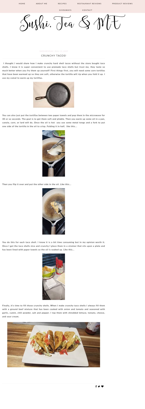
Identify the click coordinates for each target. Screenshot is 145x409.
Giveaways (65, 10)
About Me (41, 3)
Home (22, 3)
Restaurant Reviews (89, 3)
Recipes (62, 3)
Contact (87, 10)
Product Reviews (122, 3)
